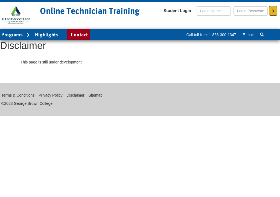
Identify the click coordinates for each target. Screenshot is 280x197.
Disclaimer (75, 95)
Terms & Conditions (17, 95)
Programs (16, 35)
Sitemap (96, 95)
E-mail (248, 35)
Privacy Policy (50, 95)
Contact (79, 34)
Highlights (47, 34)
